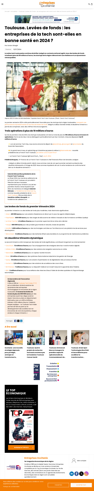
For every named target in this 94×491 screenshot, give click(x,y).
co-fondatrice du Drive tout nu (24, 191)
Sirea (7, 256)
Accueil (7, 11)
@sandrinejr (57, 144)
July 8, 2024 (47, 156)
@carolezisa (77, 144)
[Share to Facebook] (15, 321)
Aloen (8, 214)
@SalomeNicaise (65, 150)
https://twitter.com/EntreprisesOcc (81, 474)
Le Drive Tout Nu (11, 221)
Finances (8, 49)
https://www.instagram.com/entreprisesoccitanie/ (86, 474)
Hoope (8, 225)
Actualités (14, 11)
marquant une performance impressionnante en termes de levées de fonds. (45, 123)
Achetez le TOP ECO (21, 447)
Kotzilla (8, 228)
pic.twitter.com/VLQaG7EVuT (46, 153)
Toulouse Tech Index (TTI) (28, 283)
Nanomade (10, 253)
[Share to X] (18, 321)
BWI (7, 270)
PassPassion (10, 218)
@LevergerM (66, 144)
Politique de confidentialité (11, 486)
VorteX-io (9, 263)
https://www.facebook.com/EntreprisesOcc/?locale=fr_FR (76, 474)
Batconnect (10, 234)
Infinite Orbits (10, 249)
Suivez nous (71, 474)
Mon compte (81, 461)
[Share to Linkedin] (21, 321)
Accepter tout (81, 485)
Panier (92, 4)
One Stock (9, 246)
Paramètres (58, 485)
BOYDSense (10, 267)
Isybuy (8, 260)
